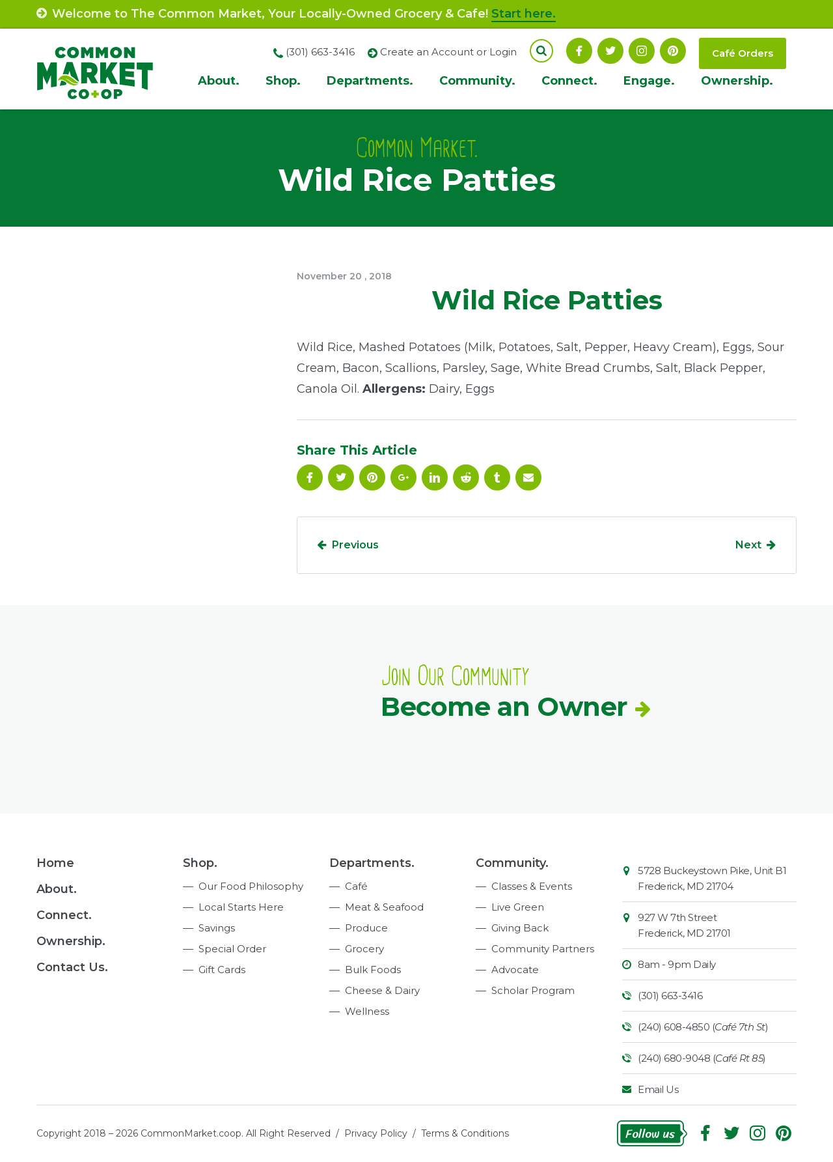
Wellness (367, 1011)
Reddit (466, 477)
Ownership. (737, 81)
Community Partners (542, 948)
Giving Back (520, 928)
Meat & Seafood (384, 907)
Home (55, 863)
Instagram (642, 51)
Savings (216, 928)
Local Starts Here (241, 907)
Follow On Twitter (610, 51)
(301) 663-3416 (670, 995)
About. (218, 81)
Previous (355, 545)
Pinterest (673, 51)
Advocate (515, 969)
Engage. (649, 81)
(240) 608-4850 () (703, 1027)
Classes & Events (531, 886)
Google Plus (403, 477)
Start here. (523, 14)
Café (356, 886)
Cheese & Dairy (382, 990)
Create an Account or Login (448, 52)
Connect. (569, 81)
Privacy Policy (375, 1133)
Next (748, 545)
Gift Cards (221, 969)
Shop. (283, 81)
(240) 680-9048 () (702, 1058)
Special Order (232, 948)
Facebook (579, 51)
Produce (366, 928)
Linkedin (435, 477)
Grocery (364, 948)
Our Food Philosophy (250, 886)
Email (528, 477)
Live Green (517, 907)
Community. (477, 81)
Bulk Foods (373, 969)
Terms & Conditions (465, 1133)
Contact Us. (72, 967)
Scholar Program (533, 990)
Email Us (658, 1089)
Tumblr (497, 477)
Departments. (370, 81)
